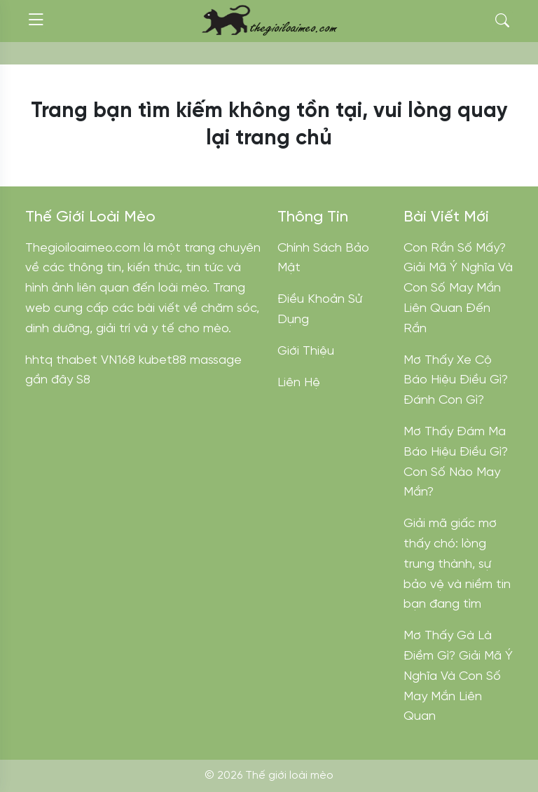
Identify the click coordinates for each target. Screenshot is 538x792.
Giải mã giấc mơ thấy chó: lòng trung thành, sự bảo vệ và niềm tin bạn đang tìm (457, 564)
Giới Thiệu (305, 351)
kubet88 (162, 360)
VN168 (118, 360)
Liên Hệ (298, 383)
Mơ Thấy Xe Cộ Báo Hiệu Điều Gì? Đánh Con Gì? (456, 381)
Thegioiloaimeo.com (82, 248)
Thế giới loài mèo (289, 775)
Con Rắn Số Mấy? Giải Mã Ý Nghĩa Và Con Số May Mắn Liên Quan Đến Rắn (458, 289)
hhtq (39, 360)
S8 (83, 380)
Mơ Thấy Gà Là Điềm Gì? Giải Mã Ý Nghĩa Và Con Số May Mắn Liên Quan (458, 676)
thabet (76, 360)
